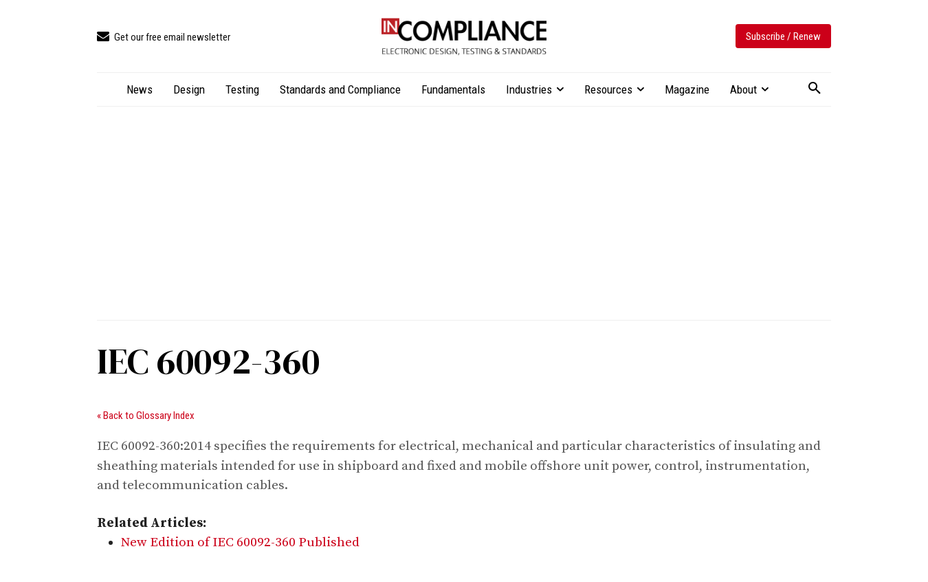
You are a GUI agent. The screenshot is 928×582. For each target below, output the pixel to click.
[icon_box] (163, 37)
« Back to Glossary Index (146, 415)
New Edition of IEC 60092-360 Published (240, 542)
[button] (814, 88)
